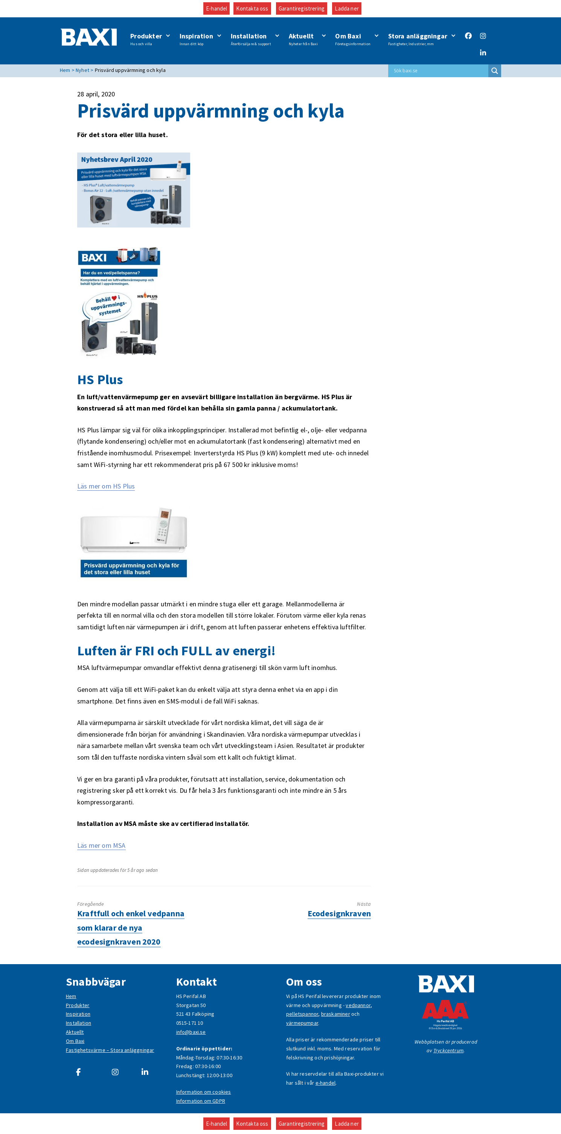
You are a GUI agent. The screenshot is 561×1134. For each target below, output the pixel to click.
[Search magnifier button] (494, 70)
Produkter (146, 39)
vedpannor (358, 1005)
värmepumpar (302, 1023)
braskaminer (335, 1013)
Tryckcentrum (448, 1050)
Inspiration (196, 39)
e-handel (325, 1082)
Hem (71, 996)
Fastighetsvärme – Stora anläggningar (110, 1050)
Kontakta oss (252, 8)
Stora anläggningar (417, 39)
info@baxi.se (191, 1032)
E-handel (216, 8)
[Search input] (440, 70)
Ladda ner (347, 8)
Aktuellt (303, 39)
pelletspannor (302, 1013)
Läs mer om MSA (101, 845)
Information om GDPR (200, 1100)
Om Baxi (352, 39)
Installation (251, 39)
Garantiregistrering (302, 8)
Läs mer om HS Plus (106, 486)
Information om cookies (203, 1091)
